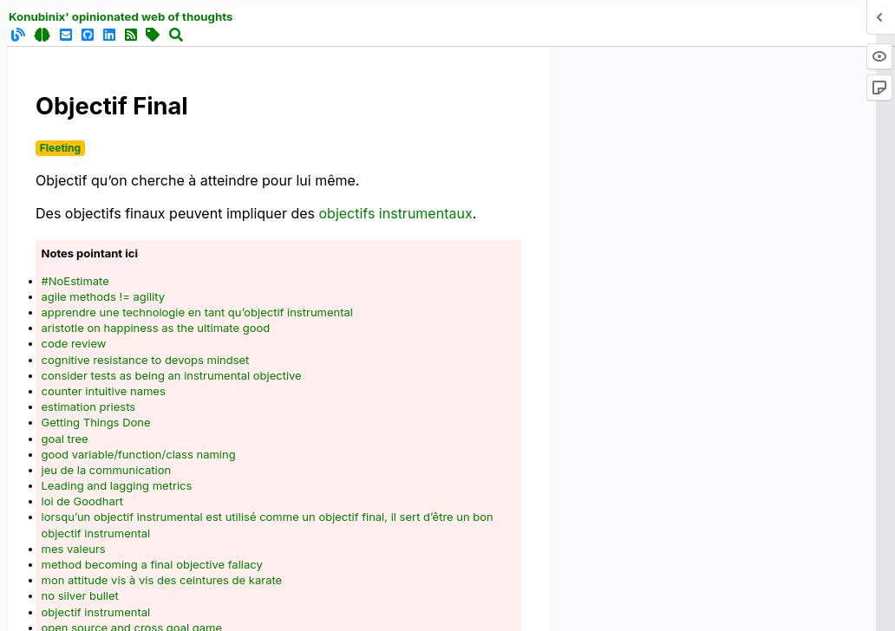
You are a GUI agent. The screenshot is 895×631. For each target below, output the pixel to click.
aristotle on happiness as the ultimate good (156, 328)
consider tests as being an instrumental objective (172, 375)
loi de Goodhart (83, 501)
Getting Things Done (96, 422)
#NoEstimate (75, 281)
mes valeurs (74, 549)
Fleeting (60, 147)
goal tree (65, 439)
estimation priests (89, 406)
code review (74, 343)
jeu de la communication (107, 470)
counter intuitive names (104, 391)
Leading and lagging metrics (117, 485)
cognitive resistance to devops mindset (146, 360)
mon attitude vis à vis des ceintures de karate (162, 580)
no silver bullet (80, 595)
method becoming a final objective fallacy (152, 564)
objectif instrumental (96, 612)
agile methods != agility (104, 296)
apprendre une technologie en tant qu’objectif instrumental (197, 312)
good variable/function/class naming (139, 454)
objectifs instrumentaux (396, 213)
